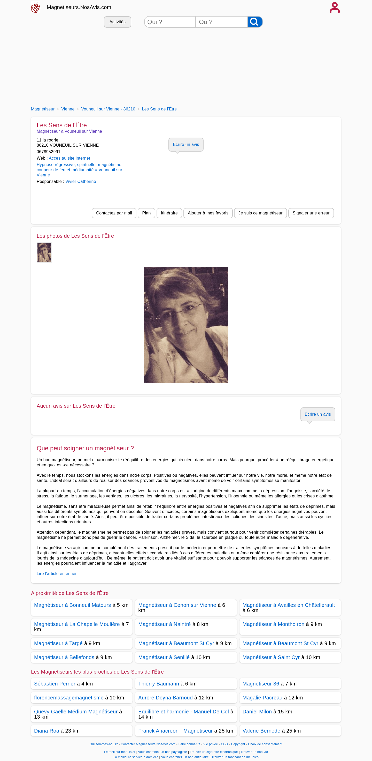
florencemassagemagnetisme (69, 697)
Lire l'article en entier (57, 573)
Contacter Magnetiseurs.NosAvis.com (148, 744)
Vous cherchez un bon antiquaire (185, 757)
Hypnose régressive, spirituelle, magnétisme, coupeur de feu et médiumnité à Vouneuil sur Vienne (79, 169)
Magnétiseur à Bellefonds (64, 657)
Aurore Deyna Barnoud (165, 697)
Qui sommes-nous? (104, 744)
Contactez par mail (114, 213)
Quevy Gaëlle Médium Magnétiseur (76, 711)
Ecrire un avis (186, 144)
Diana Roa (46, 731)
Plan (146, 213)
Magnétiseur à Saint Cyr (271, 657)
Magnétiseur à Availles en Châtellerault (289, 605)
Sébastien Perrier (54, 684)
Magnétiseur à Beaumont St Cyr (176, 643)
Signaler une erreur (311, 213)
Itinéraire (169, 213)
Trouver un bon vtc (254, 752)
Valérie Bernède (262, 731)
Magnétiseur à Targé (58, 643)
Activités (118, 22)
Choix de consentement (265, 744)
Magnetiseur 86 (261, 684)
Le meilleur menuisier (120, 752)
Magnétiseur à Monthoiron (274, 624)
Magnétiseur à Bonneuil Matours (72, 605)
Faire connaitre (189, 744)
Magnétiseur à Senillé (164, 657)
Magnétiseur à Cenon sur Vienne (177, 605)
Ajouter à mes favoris (208, 213)
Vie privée (210, 744)
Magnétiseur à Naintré (164, 624)
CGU (224, 744)
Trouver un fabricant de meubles (235, 757)
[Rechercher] (255, 22)
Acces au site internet (69, 158)
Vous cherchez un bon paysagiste (163, 752)
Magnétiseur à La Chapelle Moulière (77, 624)
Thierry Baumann (158, 684)
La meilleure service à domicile (136, 757)
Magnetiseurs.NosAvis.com (79, 7)
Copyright (238, 744)
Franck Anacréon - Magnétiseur (175, 731)
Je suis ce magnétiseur (260, 213)
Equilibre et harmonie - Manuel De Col (183, 711)
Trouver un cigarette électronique (214, 752)
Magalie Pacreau (263, 697)
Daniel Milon (257, 711)
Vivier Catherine (80, 181)
